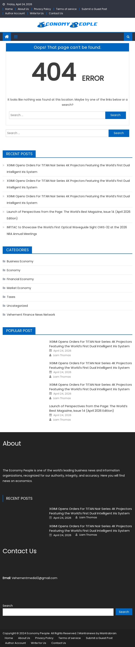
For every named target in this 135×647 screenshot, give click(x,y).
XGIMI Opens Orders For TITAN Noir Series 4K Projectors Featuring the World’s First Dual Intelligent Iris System (68, 168)
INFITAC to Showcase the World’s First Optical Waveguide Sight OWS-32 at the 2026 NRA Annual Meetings (67, 230)
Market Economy (19, 288)
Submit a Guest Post (94, 9)
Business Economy (20, 261)
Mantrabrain (108, 633)
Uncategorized (17, 306)
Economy (13, 270)
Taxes (11, 297)
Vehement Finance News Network (31, 315)
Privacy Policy (42, 9)
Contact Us (56, 13)
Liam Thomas (62, 355)
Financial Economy (20, 279)
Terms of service (66, 9)
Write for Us (37, 13)
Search (8, 606)
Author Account (15, 13)
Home (9, 9)
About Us (23, 9)
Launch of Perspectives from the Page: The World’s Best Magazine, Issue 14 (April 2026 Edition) (68, 215)
